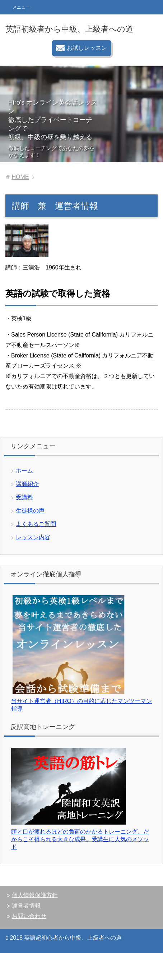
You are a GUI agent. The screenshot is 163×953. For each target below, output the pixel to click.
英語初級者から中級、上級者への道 (69, 29)
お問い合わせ (29, 916)
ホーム (24, 470)
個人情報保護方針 (35, 895)
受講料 (24, 497)
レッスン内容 (33, 537)
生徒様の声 (30, 511)
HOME (20, 177)
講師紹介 (27, 484)
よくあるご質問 (36, 524)
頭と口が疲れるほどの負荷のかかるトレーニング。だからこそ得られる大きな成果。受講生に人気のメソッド (80, 839)
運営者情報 (26, 906)
